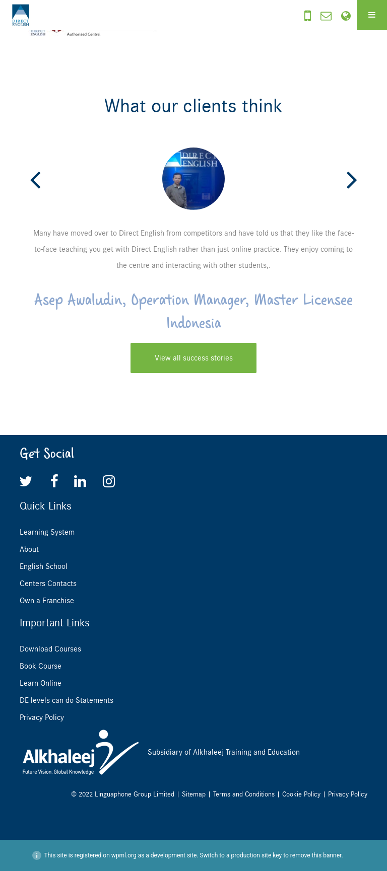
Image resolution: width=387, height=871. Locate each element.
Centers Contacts (48, 583)
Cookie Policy (301, 794)
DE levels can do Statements (66, 700)
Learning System (47, 532)
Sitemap (194, 794)
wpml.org (124, 855)
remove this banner (316, 855)
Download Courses (50, 649)
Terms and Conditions (244, 794)
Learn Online (40, 683)
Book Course (40, 666)
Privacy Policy (42, 717)
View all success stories (194, 357)
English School (44, 566)
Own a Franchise (47, 600)
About (29, 549)
